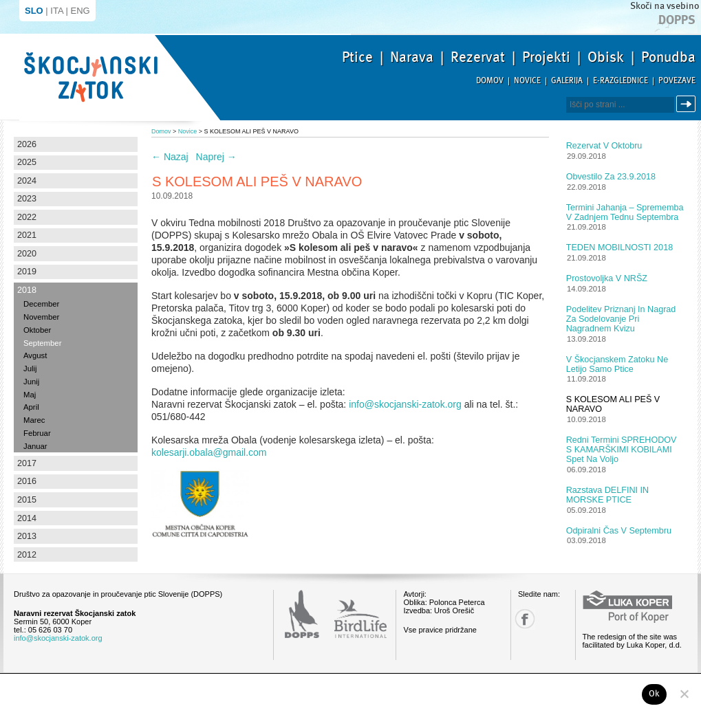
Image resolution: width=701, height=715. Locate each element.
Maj (29, 394)
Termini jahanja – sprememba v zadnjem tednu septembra (625, 212)
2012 (26, 555)
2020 (26, 253)
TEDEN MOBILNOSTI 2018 (619, 247)
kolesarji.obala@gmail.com (209, 452)
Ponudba (668, 57)
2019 (26, 271)
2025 (26, 162)
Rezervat (478, 57)
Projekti (546, 57)
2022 (26, 217)
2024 (26, 181)
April (31, 407)
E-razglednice (620, 81)
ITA (56, 11)
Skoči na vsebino (664, 6)
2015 (26, 500)
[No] (684, 694)
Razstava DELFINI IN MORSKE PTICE (607, 495)
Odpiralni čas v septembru (618, 531)
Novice (527, 81)
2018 (26, 290)
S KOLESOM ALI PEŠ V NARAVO (613, 404)
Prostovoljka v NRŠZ (606, 278)
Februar (37, 433)
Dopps (676, 20)
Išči (688, 104)
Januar (35, 446)
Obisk (605, 57)
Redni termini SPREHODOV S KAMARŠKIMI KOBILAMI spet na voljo (621, 449)
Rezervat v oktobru (604, 146)
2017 (26, 463)
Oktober (37, 330)
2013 (26, 536)
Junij (31, 381)
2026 (26, 144)
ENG (80, 11)
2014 (26, 518)
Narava (411, 57)
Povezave (676, 81)
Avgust (35, 355)
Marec (34, 420)
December (41, 304)
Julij (30, 368)
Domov (490, 81)
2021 (26, 235)
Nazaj (169, 156)
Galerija (567, 81)
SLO (34, 11)
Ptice (357, 57)
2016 (26, 481)
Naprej (216, 156)
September (42, 343)
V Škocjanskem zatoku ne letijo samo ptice (617, 364)
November (41, 317)
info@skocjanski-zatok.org (405, 404)
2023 (26, 199)
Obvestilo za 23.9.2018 (611, 177)
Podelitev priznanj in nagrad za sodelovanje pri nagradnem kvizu (621, 319)
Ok (654, 693)
